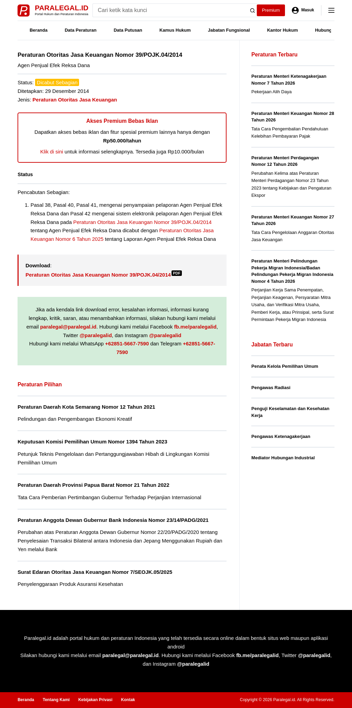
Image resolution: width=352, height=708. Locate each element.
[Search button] (253, 10)
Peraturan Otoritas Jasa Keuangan (75, 100)
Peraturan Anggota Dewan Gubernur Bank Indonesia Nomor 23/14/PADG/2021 (113, 520)
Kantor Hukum (282, 30)
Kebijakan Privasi (95, 699)
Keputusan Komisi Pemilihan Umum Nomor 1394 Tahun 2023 (92, 441)
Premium (271, 10)
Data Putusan (128, 30)
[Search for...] (169, 10)
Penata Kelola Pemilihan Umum (284, 366)
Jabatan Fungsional (229, 30)
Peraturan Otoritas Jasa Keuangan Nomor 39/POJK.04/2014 (142, 222)
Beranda (38, 30)
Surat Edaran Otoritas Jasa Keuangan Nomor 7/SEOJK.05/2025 (95, 572)
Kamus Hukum (175, 30)
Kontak (128, 699)
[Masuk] (303, 10)
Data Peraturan (80, 30)
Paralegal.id (61, 8)
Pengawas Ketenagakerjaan (280, 436)
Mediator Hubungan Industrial (283, 457)
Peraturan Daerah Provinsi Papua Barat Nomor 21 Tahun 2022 (93, 485)
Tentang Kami (56, 699)
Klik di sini (51, 151)
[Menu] (331, 10)
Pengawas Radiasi (270, 387)
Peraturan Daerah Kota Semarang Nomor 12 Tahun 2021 (86, 407)
